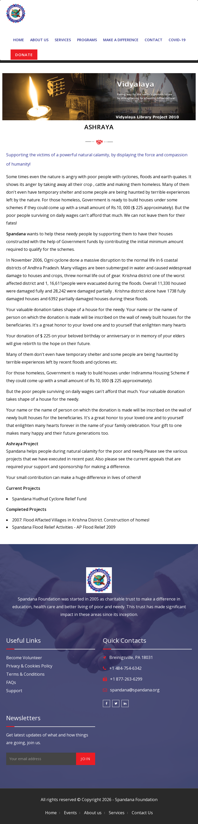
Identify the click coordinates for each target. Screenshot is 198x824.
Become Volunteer (24, 657)
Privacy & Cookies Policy (29, 666)
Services (63, 39)
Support (14, 690)
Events (70, 813)
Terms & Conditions (25, 674)
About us (93, 813)
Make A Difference (120, 39)
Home (18, 39)
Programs (87, 39)
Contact (153, 39)
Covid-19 (177, 39)
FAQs (11, 682)
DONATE (24, 54)
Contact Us (142, 813)
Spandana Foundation (136, 799)
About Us (39, 39)
